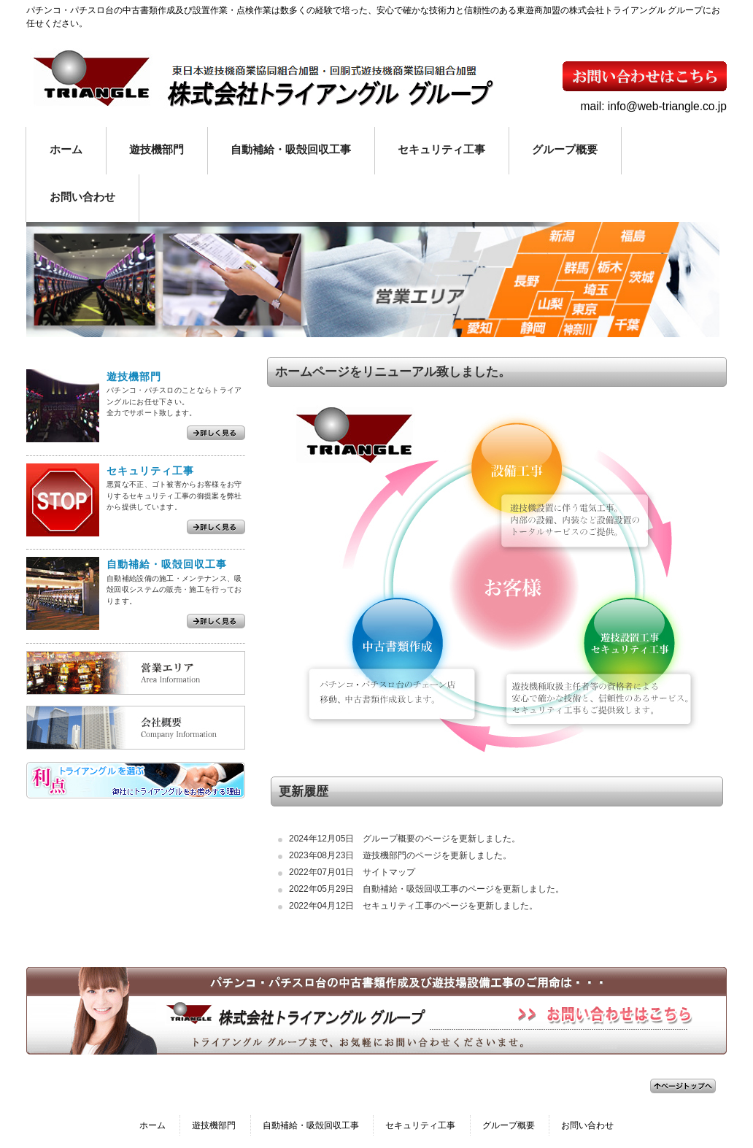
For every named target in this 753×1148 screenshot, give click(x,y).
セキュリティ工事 (420, 1125)
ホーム (152, 1125)
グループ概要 (508, 1125)
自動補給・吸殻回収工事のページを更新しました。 (463, 889)
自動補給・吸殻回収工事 (311, 1125)
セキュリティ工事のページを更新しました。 (450, 906)
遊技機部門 (214, 1125)
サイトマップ (389, 872)
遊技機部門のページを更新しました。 (437, 855)
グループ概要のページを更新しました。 (441, 838)
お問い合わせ (587, 1125)
